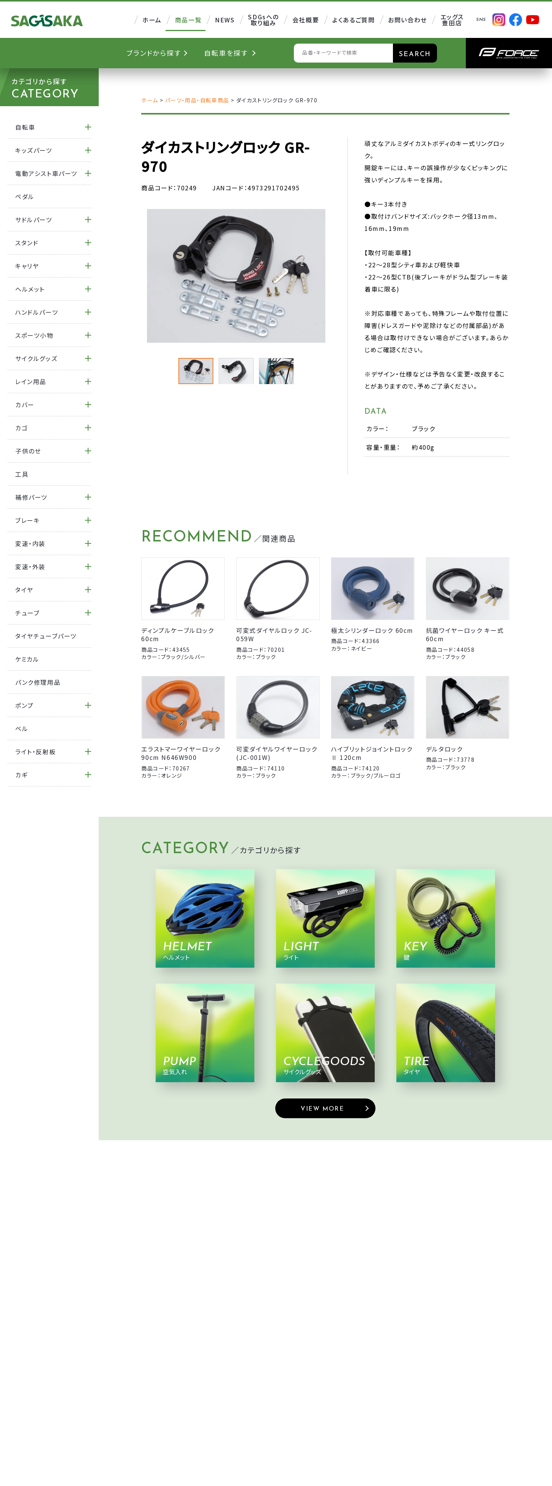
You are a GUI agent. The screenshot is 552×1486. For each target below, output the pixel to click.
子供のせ (28, 450)
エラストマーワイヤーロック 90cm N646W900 (180, 753)
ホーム (149, 100)
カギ (21, 774)
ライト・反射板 (35, 751)
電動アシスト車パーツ (46, 173)
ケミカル (27, 659)
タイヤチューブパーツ (46, 635)
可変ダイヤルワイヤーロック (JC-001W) (276, 753)
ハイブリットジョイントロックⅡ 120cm (371, 753)
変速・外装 (30, 566)
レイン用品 (30, 381)
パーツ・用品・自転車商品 (197, 100)
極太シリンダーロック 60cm (372, 630)
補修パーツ (31, 497)
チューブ (27, 612)
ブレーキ (27, 520)
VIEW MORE (322, 1109)
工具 (21, 474)
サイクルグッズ (36, 358)
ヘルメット (30, 288)
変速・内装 (30, 543)
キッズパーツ (33, 150)
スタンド (26, 242)
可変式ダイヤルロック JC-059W (274, 634)
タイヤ (24, 589)
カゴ (21, 427)
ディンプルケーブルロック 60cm (177, 634)
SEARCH (415, 54)
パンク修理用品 (37, 682)
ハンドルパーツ (36, 312)
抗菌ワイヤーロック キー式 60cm (465, 634)
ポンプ (24, 705)
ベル (21, 728)
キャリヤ (27, 265)
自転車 (25, 127)
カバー (25, 404)
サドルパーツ (33, 219)
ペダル (25, 196)
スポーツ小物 (34, 335)
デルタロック (444, 748)
